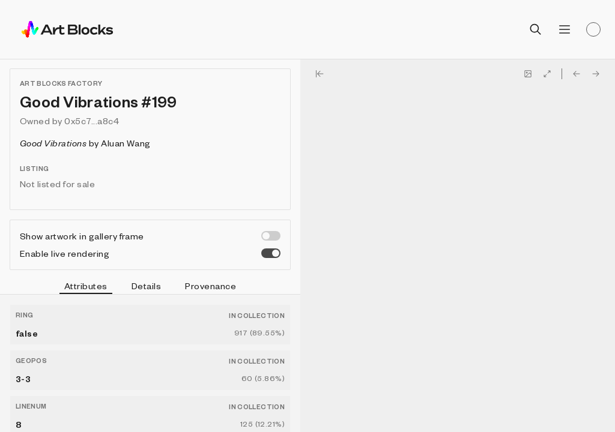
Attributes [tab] (85, 287)
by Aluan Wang (85, 142)
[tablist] (150, 287)
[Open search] (536, 29)
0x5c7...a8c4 (91, 120)
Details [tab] (146, 285)
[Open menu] (564, 29)
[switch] (270, 236)
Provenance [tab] (210, 285)
